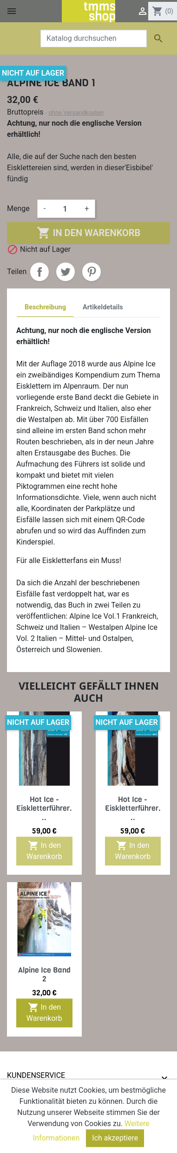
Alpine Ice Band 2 (44, 974)
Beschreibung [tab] (45, 307)
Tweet (65, 272)
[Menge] (65, 209)
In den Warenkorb (88, 233)
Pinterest (91, 272)
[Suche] (93, 38)
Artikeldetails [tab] (103, 307)
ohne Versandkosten (76, 112)
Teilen (39, 272)
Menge (18, 208)
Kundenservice (36, 1075)
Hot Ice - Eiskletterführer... (44, 808)
